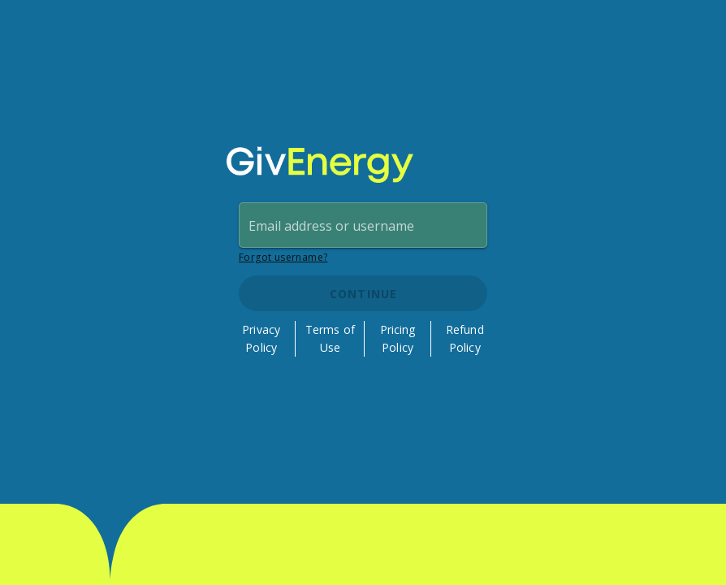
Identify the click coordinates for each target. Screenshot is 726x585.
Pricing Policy (398, 338)
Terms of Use (330, 338)
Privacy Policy (261, 338)
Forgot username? (283, 257)
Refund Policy (465, 338)
